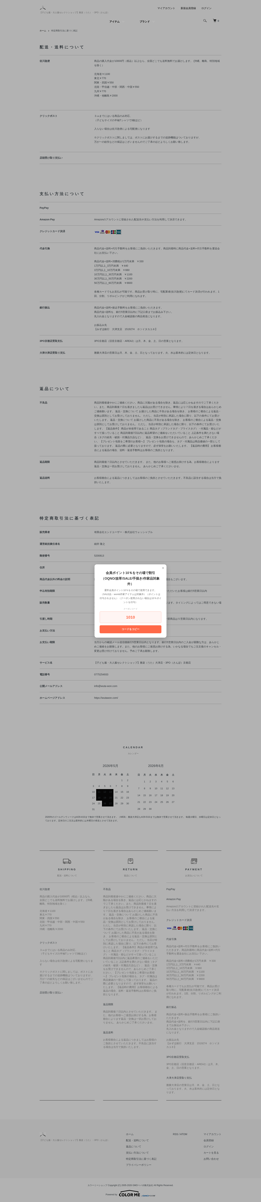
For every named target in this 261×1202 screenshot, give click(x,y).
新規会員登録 (188, 8)
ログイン (206, 8)
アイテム (114, 21)
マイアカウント (166, 8)
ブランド (145, 21)
